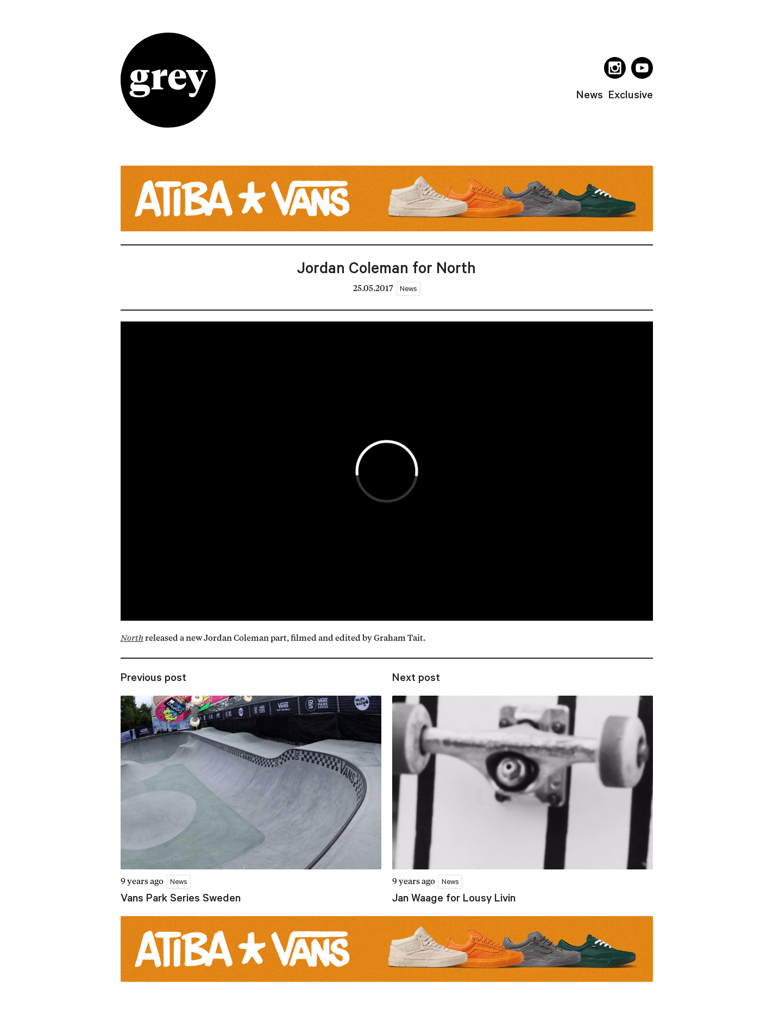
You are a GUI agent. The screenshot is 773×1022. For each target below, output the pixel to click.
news (589, 94)
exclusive (630, 94)
